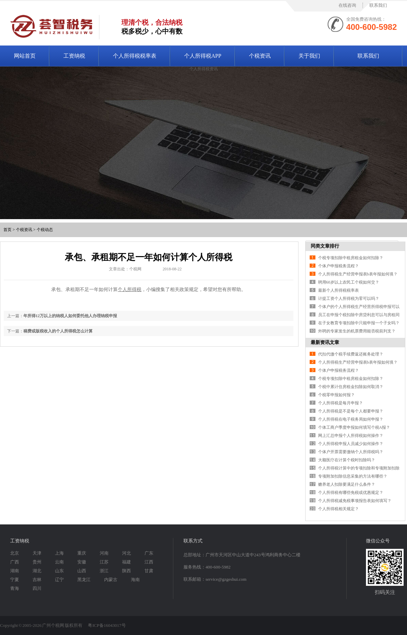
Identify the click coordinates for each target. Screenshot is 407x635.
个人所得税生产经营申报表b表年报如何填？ (358, 274)
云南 (59, 561)
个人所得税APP (202, 56)
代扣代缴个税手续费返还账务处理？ (350, 354)
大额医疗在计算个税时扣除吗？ (346, 460)
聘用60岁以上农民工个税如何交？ (348, 282)
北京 (14, 553)
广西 (14, 561)
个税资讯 (260, 56)
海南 (135, 579)
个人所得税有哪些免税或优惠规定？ (350, 492)
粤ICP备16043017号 (106, 625)
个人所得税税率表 (134, 56)
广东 (148, 553)
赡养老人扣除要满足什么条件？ (346, 484)
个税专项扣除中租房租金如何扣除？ (350, 257)
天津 (37, 553)
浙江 (104, 570)
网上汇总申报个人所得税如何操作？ (350, 435)
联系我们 (378, 5)
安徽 (81, 561)
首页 (7, 229)
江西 (148, 561)
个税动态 (45, 229)
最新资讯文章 (325, 342)
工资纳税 (74, 56)
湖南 (14, 570)
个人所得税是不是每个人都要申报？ (350, 411)
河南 (104, 553)
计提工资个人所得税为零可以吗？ (348, 298)
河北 (126, 553)
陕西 (126, 570)
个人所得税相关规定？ (338, 508)
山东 (59, 570)
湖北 (37, 570)
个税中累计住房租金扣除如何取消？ (350, 386)
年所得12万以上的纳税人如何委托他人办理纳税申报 (70, 315)
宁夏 (14, 579)
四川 (37, 588)
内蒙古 (110, 579)
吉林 (37, 579)
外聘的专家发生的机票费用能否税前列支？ (356, 331)
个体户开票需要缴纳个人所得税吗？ (350, 451)
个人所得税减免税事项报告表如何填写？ (354, 500)
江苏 (104, 561)
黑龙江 (84, 579)
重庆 (81, 553)
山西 (81, 570)
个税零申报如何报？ (336, 394)
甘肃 (148, 570)
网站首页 (25, 56)
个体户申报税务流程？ (338, 266)
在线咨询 (347, 5)
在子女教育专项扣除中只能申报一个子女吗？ (359, 323)
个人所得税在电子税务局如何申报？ (350, 419)
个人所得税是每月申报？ (340, 403)
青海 (14, 588)
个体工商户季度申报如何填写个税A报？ (354, 427)
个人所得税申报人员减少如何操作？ (350, 443)
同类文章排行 (325, 246)
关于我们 (309, 56)
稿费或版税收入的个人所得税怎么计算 (58, 331)
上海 (59, 553)
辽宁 (59, 579)
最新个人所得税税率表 (338, 290)
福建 (126, 561)
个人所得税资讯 (203, 68)
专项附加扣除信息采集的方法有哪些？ (352, 476)
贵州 (37, 561)
